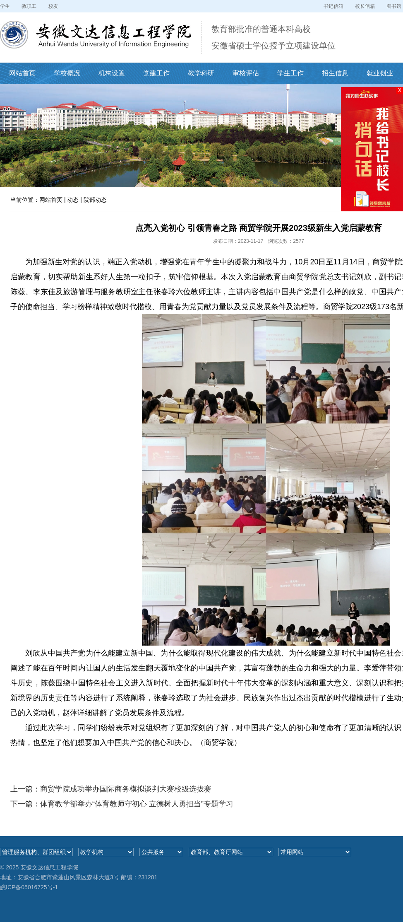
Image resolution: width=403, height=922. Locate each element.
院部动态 (95, 199)
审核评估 (246, 73)
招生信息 (335, 73)
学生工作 (290, 73)
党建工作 (156, 73)
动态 (73, 199)
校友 (53, 6)
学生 (5, 6)
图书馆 (393, 6)
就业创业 (380, 73)
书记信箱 (333, 6)
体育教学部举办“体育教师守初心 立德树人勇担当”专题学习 (136, 804)
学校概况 (67, 73)
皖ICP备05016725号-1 (29, 887)
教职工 (29, 6)
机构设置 (111, 73)
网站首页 (22, 73)
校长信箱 (365, 6)
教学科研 (201, 73)
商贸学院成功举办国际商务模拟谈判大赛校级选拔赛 (125, 789)
